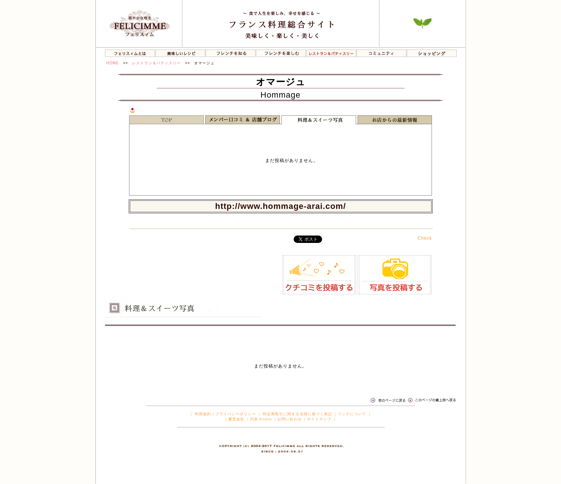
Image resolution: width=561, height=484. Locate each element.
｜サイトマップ (317, 419)
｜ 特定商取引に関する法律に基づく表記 (294, 414)
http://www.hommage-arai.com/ (280, 206)
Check (425, 238)
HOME (113, 63)
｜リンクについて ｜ (353, 414)
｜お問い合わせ (287, 419)
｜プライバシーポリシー (233, 414)
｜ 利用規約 (200, 414)
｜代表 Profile (259, 419)
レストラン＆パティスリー (156, 63)
